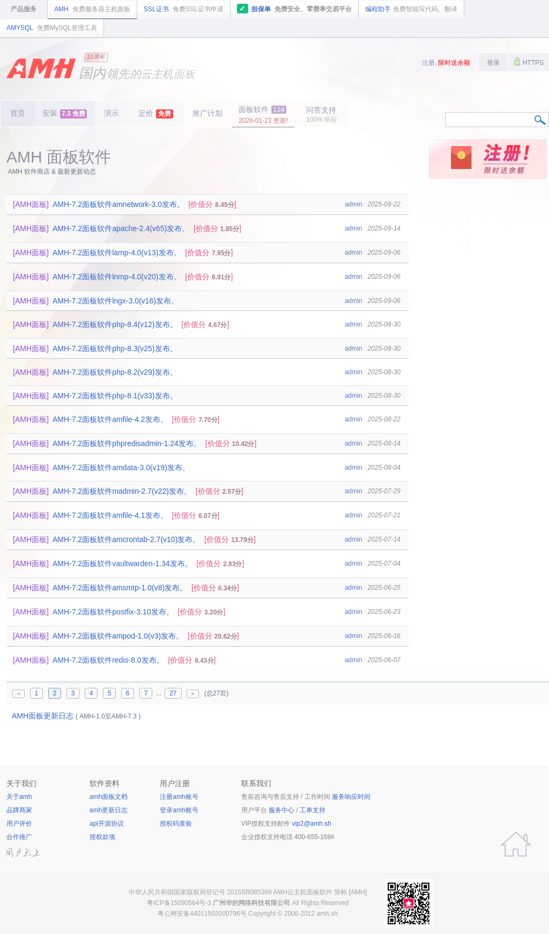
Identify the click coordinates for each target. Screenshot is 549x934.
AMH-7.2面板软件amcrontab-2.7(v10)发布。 (126, 539)
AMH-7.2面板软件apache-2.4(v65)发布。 (121, 228)
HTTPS (529, 61)
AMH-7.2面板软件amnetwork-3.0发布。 (118, 204)
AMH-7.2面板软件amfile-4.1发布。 (110, 515)
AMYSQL (51, 28)
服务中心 (281, 810)
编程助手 (411, 9)
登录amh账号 (179, 810)
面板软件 (263, 114)
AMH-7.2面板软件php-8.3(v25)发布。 (115, 348)
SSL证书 (184, 9)
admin (353, 204)
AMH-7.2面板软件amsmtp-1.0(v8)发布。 (120, 587)
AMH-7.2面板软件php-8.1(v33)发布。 (115, 395)
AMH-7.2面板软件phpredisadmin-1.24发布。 (127, 443)
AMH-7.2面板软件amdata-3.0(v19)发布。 (121, 467)
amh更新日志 (109, 810)
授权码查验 (176, 823)
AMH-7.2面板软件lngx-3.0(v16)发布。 (116, 300)
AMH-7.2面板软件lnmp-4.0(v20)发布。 (117, 276)
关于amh (19, 796)
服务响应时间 (351, 796)
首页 (17, 113)
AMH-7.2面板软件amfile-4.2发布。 (110, 419)
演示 (111, 113)
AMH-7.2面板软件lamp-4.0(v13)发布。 (117, 252)
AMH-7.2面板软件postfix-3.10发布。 (113, 611)
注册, (446, 62)
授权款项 (102, 837)
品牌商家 (19, 810)
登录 (493, 62)
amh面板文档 (109, 796)
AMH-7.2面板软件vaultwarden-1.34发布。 (122, 563)
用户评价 (19, 823)
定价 (155, 113)
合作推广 (19, 837)
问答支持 (321, 114)
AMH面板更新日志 (42, 715)
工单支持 (312, 810)
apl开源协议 (107, 823)
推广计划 (207, 113)
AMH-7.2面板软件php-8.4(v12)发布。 (115, 324)
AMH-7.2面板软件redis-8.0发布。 (108, 660)
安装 (64, 113)
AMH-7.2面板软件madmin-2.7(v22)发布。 (122, 491)
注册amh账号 (179, 796)
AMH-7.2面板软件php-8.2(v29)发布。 (115, 372)
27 (172, 693)
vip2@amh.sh (311, 823)
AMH (92, 9)
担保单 (294, 8)
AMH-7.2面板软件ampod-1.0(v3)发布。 (118, 636)
